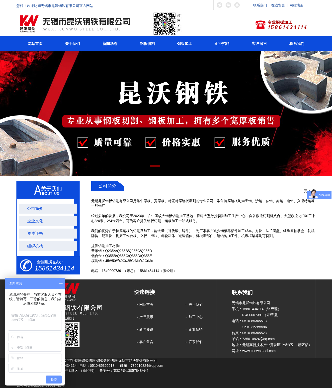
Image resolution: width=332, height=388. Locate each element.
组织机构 (35, 246)
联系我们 (260, 5)
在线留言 (278, 5)
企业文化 (35, 221)
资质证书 (35, 233)
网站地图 (296, 5)
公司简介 (35, 208)
